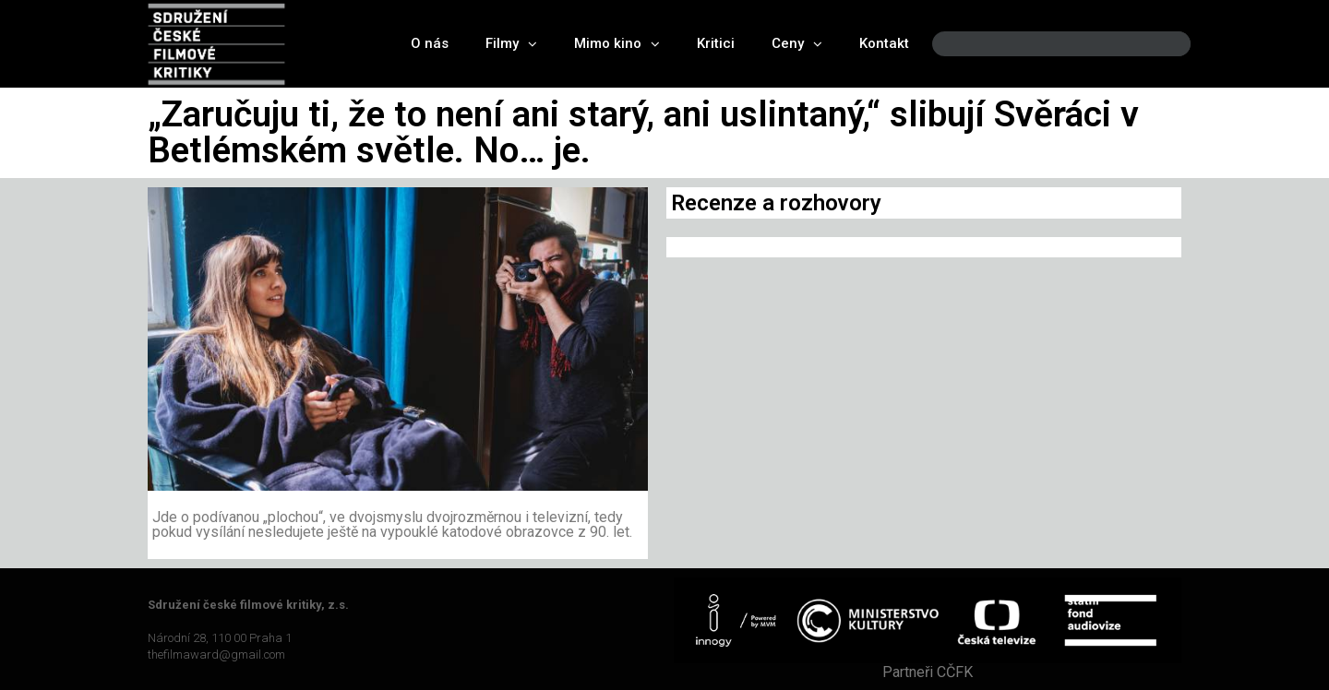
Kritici (716, 43)
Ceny (797, 44)
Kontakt (884, 43)
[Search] (1161, 43)
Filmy (511, 44)
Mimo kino (617, 44)
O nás (430, 43)
